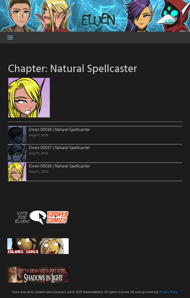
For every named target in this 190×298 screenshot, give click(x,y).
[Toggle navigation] (10, 37)
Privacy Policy (168, 292)
